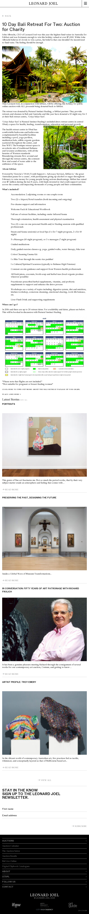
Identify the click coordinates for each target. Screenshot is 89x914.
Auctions (8, 840)
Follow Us (8, 881)
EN (85, 910)
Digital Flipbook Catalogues (16, 866)
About (6, 871)
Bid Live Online (9, 861)
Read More (12, 489)
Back (8, 16)
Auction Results (9, 856)
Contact (7, 886)
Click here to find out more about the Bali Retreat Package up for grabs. (41, 389)
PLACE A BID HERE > (11, 394)
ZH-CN (81, 910)
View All (23, 400)
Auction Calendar (10, 846)
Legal (6, 876)
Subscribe (81, 826)
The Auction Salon (11, 851)
